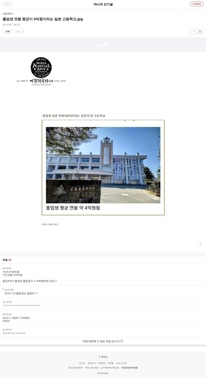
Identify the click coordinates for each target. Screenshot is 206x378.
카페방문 (196, 3)
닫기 (7, 3)
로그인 (82, 363)
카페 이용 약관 (91, 368)
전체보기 (92, 363)
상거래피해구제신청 (110, 368)
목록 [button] (7, 31)
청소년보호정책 (75, 368)
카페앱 (111, 363)
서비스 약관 (121, 363)
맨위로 (103, 356)
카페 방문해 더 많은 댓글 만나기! (103, 341)
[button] (200, 244)
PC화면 (101, 363)
